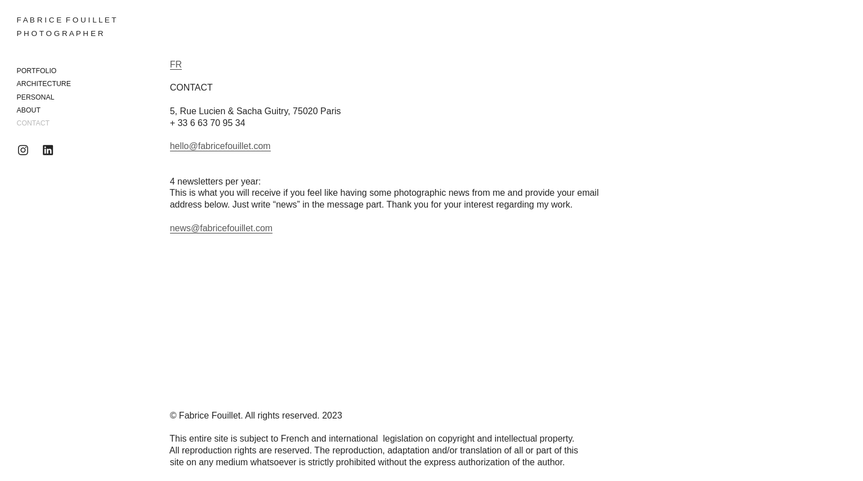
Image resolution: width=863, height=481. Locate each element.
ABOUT (29, 110)
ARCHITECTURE (44, 84)
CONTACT (33, 123)
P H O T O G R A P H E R (60, 33)
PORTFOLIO (37, 71)
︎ (48, 150)
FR (176, 64)
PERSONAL (36, 97)
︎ (23, 150)
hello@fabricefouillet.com (220, 146)
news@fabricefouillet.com (221, 228)
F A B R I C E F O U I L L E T (67, 20)
